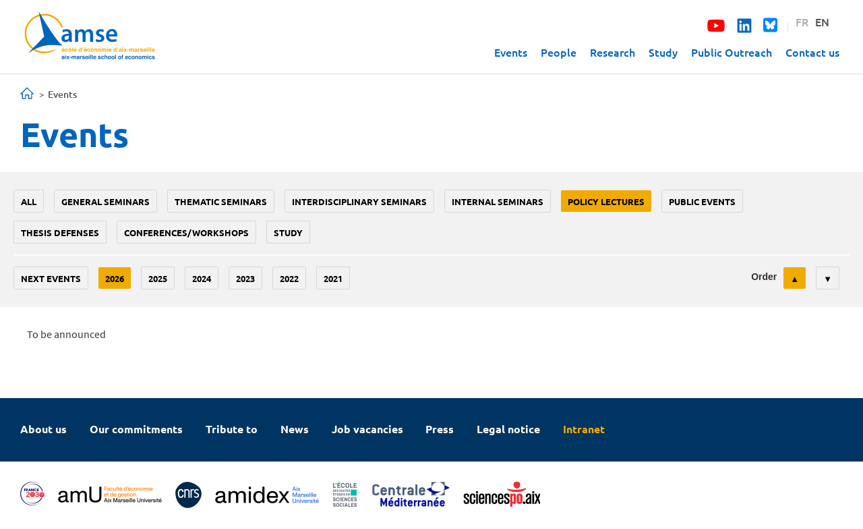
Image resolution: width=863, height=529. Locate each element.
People (558, 52)
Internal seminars (497, 201)
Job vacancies (367, 429)
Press (439, 429)
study (288, 232)
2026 (114, 278)
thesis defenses (60, 232)
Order (764, 276)
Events (510, 52)
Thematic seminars (221, 201)
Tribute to (232, 429)
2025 (157, 278)
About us (43, 429)
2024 (201, 278)
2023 (245, 278)
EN (822, 21)
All (28, 201)
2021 (333, 278)
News (294, 429)
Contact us (812, 52)
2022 (289, 278)
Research (612, 52)
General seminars (105, 201)
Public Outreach (731, 52)
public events (702, 201)
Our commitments (136, 429)
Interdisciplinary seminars (359, 201)
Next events (51, 278)
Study (663, 52)
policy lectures (606, 201)
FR (802, 21)
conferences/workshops (186, 232)
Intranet (584, 429)
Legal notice (508, 429)
